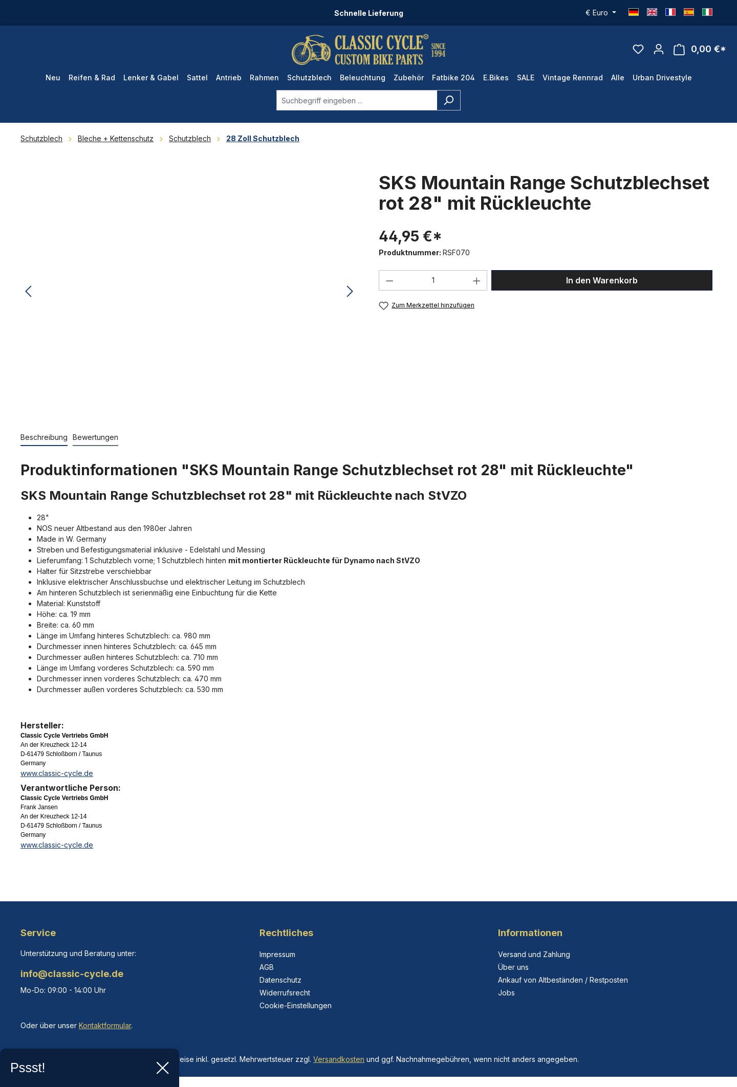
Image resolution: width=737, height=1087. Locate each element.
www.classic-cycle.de (56, 773)
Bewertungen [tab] (95, 437)
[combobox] (356, 100)
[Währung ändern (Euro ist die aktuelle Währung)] (601, 12)
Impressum (277, 954)
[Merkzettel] (638, 49)
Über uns (513, 967)
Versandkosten (338, 1059)
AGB (266, 967)
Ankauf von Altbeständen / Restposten (563, 979)
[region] (189, 291)
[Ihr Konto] (659, 49)
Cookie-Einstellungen (295, 1005)
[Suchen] (449, 100)
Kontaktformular (105, 1025)
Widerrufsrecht (284, 992)
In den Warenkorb (602, 280)
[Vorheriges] (28, 291)
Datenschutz (280, 979)
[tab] (44, 437)
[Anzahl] (433, 280)
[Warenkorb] (700, 49)
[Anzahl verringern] (389, 280)
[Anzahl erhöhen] (477, 280)
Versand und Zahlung (534, 954)
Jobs (506, 992)
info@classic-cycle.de (71, 973)
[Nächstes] (350, 291)
